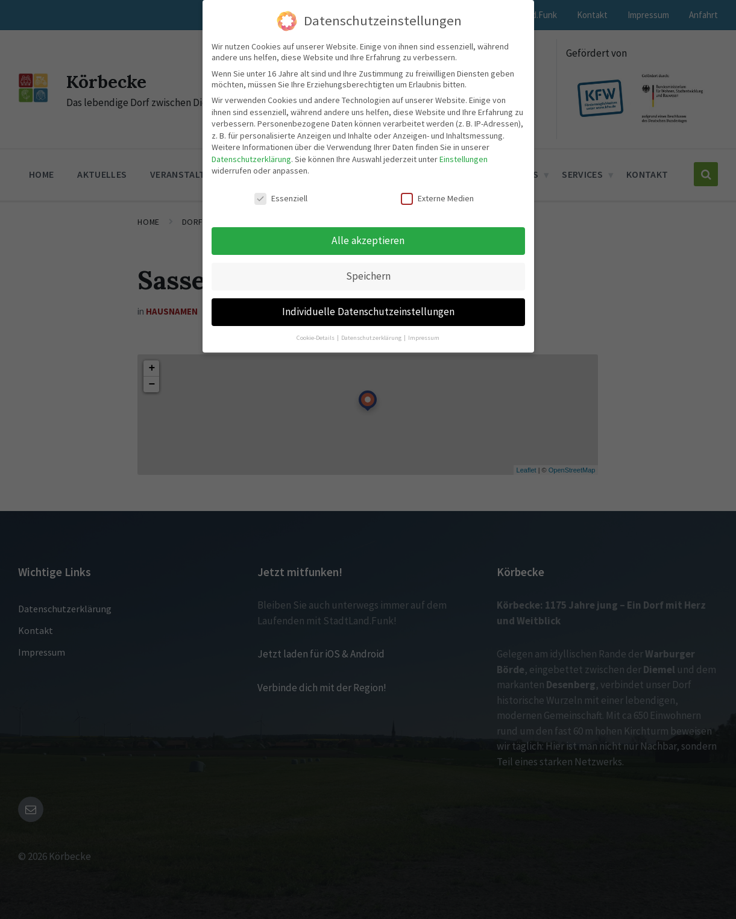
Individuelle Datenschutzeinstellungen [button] (368, 311)
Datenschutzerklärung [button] (372, 338)
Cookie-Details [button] (316, 338)
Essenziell (280, 198)
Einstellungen (463, 159)
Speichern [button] (368, 276)
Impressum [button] (423, 338)
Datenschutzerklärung (251, 159)
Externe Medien (437, 198)
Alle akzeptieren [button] (368, 240)
